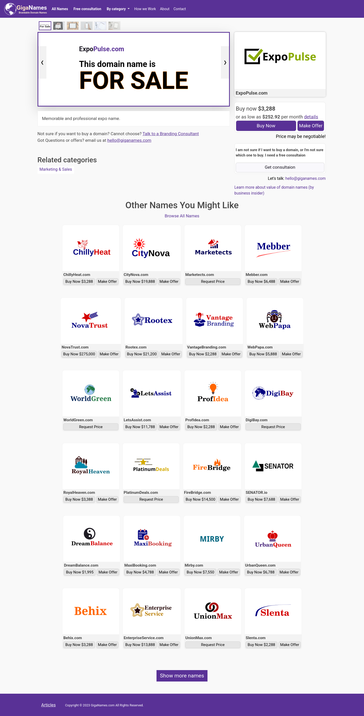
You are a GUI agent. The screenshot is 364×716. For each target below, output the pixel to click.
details (311, 117)
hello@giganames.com (129, 140)
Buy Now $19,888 (140, 281)
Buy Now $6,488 (261, 281)
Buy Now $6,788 (261, 572)
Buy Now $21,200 (142, 354)
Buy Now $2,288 (203, 354)
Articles (48, 704)
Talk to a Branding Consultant (171, 133)
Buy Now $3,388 (79, 499)
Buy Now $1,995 (80, 572)
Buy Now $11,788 (140, 427)
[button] (118, 9)
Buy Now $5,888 (263, 354)
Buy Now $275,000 (79, 354)
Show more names (182, 676)
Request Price (213, 281)
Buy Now (266, 126)
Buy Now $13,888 (140, 644)
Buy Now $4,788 (140, 572)
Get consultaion (280, 167)
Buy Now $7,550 (200, 572)
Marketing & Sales (56, 169)
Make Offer (310, 126)
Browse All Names (182, 215)
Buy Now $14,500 (200, 499)
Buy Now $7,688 (261, 499)
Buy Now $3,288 (79, 281)
